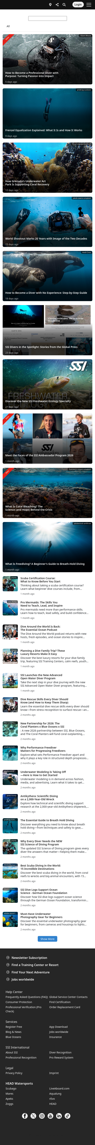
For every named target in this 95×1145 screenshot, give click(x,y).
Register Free (14, 1027)
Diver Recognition (60, 1052)
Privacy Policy (14, 1073)
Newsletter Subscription (27, 958)
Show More (48, 939)
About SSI (12, 1052)
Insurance (55, 1037)
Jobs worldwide (20, 979)
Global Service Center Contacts (68, 997)
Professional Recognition (21, 1057)
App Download (58, 1027)
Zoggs (9, 1104)
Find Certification (60, 1002)
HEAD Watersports (19, 1083)
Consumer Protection (19, 1002)
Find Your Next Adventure (28, 972)
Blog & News (13, 1032)
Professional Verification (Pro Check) (24, 1009)
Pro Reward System (61, 1057)
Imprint (54, 1073)
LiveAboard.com (59, 1088)
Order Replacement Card (64, 1007)
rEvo (52, 1098)
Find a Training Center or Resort (33, 965)
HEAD (52, 1104)
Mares (9, 1093)
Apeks (9, 1098)
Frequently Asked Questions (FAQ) (27, 997)
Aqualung (55, 1093)
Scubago (11, 1088)
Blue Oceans (13, 1037)
